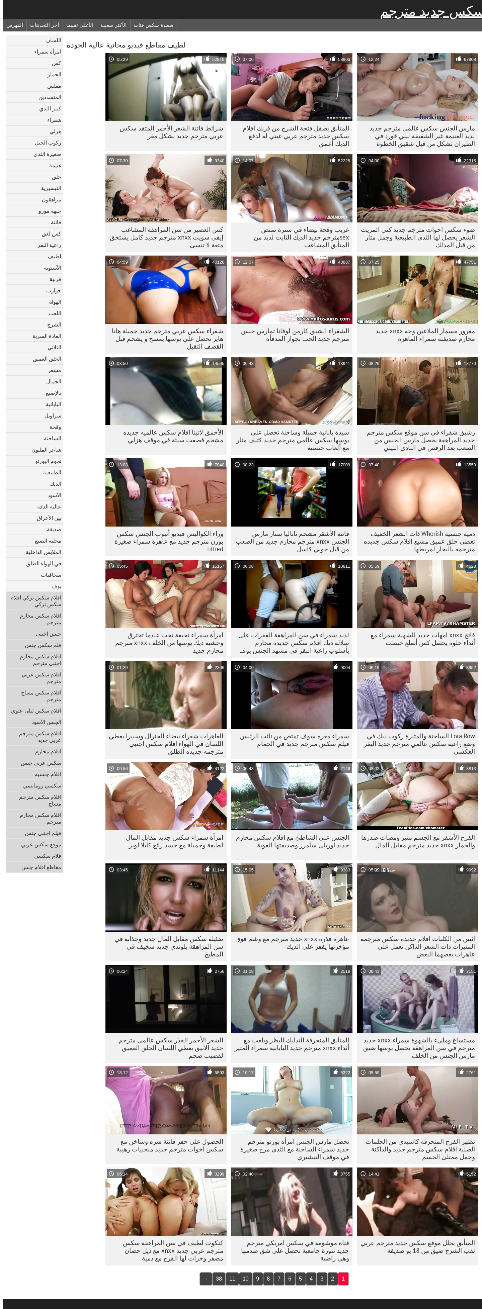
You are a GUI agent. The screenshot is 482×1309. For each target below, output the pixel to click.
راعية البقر (46, 245)
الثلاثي (51, 347)
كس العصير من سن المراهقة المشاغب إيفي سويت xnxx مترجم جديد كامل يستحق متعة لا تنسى (163, 237)
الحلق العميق (44, 358)
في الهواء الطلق (40, 563)
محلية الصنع (45, 540)
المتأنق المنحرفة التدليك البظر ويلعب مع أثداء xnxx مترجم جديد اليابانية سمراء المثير (289, 1044)
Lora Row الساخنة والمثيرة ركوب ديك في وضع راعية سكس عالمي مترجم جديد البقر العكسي (416, 743)
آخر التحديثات (41, 25)
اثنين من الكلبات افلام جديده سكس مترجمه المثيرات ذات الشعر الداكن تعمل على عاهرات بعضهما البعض (414, 946)
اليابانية (50, 404)
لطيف (51, 256)
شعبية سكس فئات (151, 25)
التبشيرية (48, 188)
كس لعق (48, 233)
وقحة (52, 427)
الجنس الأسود (43, 722)
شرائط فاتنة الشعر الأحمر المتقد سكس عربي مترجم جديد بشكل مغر (168, 132)
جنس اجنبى (45, 633)
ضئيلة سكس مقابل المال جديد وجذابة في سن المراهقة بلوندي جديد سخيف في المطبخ (165, 946)
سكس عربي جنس (38, 762)
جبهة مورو (46, 210)
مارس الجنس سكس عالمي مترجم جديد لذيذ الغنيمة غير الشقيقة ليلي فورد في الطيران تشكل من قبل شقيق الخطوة (419, 136)
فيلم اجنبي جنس (40, 833)
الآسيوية (49, 267)
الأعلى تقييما (76, 25)
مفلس (51, 85)
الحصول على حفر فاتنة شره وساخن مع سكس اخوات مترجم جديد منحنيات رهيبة (166, 1145)
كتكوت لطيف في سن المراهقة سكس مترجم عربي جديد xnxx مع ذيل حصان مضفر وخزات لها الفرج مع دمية (170, 1250)
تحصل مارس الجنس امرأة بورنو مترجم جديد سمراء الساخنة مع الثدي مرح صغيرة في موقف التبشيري (291, 1149)
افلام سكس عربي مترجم (38, 677)
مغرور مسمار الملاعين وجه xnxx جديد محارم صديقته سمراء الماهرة (422, 335)
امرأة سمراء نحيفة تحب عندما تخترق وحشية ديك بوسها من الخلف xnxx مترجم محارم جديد (166, 642)
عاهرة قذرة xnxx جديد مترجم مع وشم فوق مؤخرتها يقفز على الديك (289, 942)
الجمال (50, 381)
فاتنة (53, 222)
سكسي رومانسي (39, 785)
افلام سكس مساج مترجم (38, 696)
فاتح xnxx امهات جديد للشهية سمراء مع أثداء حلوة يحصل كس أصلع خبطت (420, 639)
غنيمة (52, 165)
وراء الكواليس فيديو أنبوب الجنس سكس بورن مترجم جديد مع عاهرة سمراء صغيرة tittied (165, 541)
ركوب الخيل (45, 142)
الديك (52, 483)
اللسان (50, 40)
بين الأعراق (46, 518)
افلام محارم (45, 751)
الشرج (51, 324)
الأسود (51, 495)
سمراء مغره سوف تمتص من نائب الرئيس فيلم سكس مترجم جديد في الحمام (291, 740)
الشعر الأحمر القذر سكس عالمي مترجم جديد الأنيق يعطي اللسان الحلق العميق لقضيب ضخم (167, 1047)
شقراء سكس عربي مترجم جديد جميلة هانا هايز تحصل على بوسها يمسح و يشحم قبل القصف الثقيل (164, 338)
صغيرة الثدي (44, 154)
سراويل (50, 415)
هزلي (52, 131)
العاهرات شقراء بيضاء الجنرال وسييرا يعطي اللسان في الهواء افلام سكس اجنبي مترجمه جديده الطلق (163, 743)
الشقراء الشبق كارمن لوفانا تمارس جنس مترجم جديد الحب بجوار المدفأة (292, 335)
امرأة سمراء (44, 51)
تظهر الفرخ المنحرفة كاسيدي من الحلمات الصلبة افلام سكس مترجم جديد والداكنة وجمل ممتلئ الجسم (417, 1149)
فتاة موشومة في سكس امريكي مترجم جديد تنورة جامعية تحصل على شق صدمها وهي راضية (292, 1250)
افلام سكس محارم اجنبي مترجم (37, 659)
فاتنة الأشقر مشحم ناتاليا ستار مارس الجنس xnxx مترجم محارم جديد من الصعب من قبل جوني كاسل (289, 541)
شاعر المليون (43, 449)
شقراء (51, 119)
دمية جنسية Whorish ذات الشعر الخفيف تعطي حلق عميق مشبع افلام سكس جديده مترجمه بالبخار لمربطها (416, 541)
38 (216, 1279)
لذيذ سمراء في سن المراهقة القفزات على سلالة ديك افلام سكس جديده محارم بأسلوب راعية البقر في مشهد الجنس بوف (290, 642)
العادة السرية (43, 336)
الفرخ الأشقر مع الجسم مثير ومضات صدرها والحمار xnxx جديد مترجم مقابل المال (415, 841)
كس (53, 63)
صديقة (51, 529)
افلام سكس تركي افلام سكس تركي (32, 600)
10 (243, 1279)
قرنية (52, 279)
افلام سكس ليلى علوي (33, 710)
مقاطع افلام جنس (38, 867)
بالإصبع (50, 392)
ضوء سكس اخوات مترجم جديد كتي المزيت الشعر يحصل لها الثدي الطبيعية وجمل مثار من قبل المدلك (415, 237)
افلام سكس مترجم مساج (37, 800)
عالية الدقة (46, 506)
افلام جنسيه (45, 774)
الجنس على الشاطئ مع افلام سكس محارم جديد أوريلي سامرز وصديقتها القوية (289, 841)
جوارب (50, 290)
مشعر (51, 370)
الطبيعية (49, 472)
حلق (53, 176)
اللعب (52, 313)
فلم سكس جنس (40, 645)
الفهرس (11, 25)
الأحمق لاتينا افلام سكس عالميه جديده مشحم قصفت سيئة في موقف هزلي (170, 436)
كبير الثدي (47, 108)
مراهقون (48, 199)
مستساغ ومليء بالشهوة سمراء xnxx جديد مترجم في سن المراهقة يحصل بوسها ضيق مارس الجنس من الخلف (416, 1047)
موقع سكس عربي (38, 844)
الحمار (51, 74)
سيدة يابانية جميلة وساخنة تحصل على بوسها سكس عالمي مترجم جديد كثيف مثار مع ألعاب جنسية (289, 440)
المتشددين (46, 97)
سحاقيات (48, 574)
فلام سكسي (44, 855)
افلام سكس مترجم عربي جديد (37, 736)
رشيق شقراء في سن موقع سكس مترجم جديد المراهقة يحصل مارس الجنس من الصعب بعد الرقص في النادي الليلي (418, 440)
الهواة (52, 301)
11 (229, 1279)
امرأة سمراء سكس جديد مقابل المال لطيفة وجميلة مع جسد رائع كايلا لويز (171, 841)
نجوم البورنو (45, 461)
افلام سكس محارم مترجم (37, 619)
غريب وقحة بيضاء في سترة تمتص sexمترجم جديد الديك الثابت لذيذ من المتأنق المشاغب (298, 237)
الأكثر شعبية (110, 25)
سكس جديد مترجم (429, 11)
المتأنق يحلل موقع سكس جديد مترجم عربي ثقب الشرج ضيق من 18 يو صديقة (414, 1246)
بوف (53, 586)
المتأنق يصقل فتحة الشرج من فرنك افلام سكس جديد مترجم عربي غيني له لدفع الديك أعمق (293, 136)
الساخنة (49, 438)
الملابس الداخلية (40, 552)
